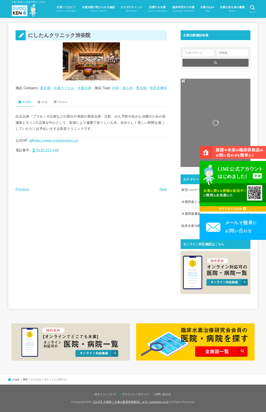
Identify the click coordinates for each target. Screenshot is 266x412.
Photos (60, 102)
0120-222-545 (46, 150)
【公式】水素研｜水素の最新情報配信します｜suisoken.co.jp (130, 401)
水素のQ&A (207, 9)
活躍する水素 (157, 9)
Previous (22, 189)
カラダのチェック (131, 9)
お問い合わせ (163, 394)
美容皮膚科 (158, 88)
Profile (24, 102)
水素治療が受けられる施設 (98, 9)
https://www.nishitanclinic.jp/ (54, 140)
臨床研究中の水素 (183, 9)
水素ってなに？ (66, 9)
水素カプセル (64, 88)
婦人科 (128, 88)
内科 (115, 88)
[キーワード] (198, 53)
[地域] (232, 53)
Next (163, 189)
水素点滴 (84, 88)
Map (42, 102)
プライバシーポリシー (135, 394)
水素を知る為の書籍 (232, 9)
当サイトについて (105, 394)
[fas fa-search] (215, 63)
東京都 (45, 88)
